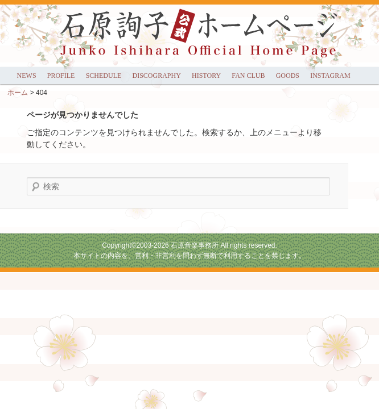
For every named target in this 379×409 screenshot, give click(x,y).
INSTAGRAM (330, 76)
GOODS (287, 76)
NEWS (26, 76)
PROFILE (61, 76)
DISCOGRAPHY (156, 76)
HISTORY (206, 76)
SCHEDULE (104, 76)
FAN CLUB (248, 76)
